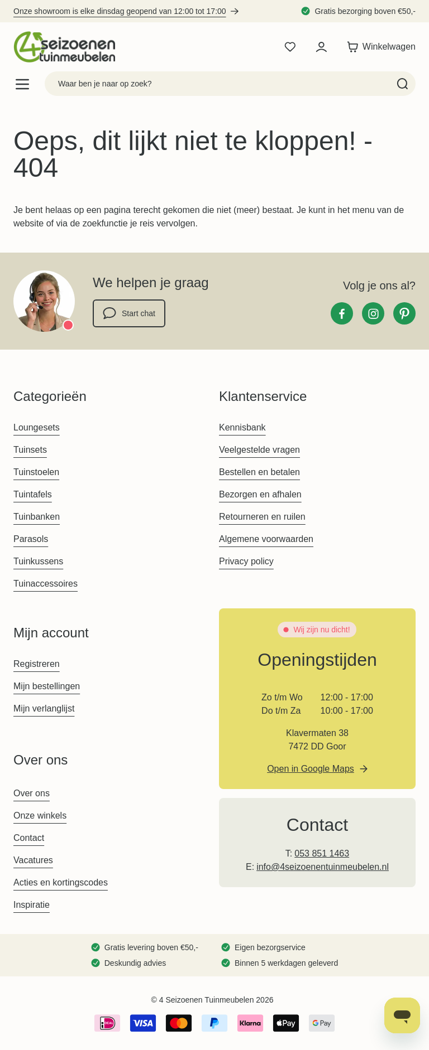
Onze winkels (39, 815)
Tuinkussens (38, 561)
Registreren (36, 664)
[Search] (402, 83)
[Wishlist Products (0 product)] (290, 47)
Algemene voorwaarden (266, 539)
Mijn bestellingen (46, 686)
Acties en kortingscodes (60, 882)
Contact (28, 838)
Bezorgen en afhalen (260, 494)
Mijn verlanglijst (43, 708)
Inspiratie (31, 904)
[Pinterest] (404, 313)
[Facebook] (342, 313)
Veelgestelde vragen (259, 449)
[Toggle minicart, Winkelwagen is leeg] (378, 46)
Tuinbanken (36, 516)
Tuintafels (32, 494)
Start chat (129, 313)
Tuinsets (30, 449)
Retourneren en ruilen (262, 516)
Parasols (30, 539)
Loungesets (36, 427)
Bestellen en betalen (259, 472)
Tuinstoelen (36, 472)
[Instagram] (373, 313)
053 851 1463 (321, 853)
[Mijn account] (321, 47)
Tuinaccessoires (45, 583)
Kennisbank (242, 427)
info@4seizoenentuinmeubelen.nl (322, 867)
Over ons (31, 793)
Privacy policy (246, 561)
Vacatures (33, 860)
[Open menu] (22, 83)
